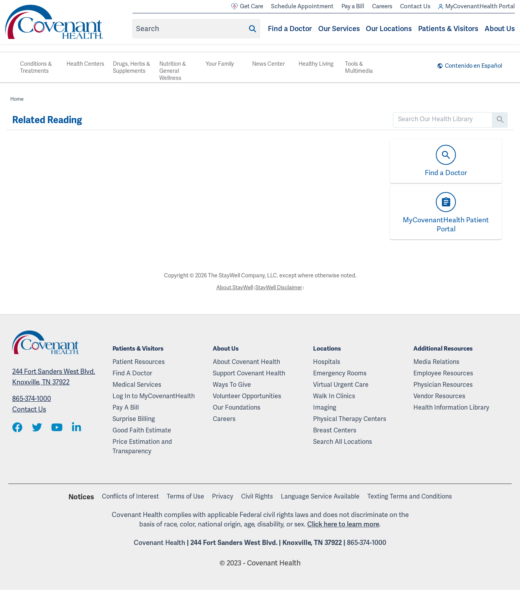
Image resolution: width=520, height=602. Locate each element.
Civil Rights (257, 496)
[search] (443, 119)
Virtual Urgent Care (341, 384)
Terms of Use (185, 496)
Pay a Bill (352, 6)
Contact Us (415, 6)
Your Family (220, 63)
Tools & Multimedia (359, 67)
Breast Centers (334, 430)
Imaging (324, 407)
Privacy (222, 496)
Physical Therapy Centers (349, 419)
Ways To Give (232, 384)
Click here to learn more (343, 523)
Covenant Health (159, 542)
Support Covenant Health (249, 373)
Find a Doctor (290, 28)
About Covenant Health (246, 362)
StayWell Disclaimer (279, 287)
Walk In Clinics (334, 396)
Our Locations (389, 28)
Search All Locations (342, 442)
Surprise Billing (133, 419)
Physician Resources (443, 384)
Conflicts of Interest (130, 496)
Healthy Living (316, 63)
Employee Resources (443, 373)
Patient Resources (138, 362)
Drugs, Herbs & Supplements (131, 67)
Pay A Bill (125, 407)
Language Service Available (320, 496)
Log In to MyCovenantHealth (153, 396)
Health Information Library (451, 407)
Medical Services (136, 384)
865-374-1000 (31, 398)
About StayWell (234, 287)
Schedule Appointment (302, 6)
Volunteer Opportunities (247, 396)
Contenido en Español (472, 66)
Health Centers (85, 63)
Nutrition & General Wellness (172, 70)
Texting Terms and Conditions (409, 496)
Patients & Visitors (448, 28)
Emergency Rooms (340, 373)
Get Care (247, 6)
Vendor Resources (439, 396)
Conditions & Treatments (36, 67)
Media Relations (436, 362)
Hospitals (326, 362)
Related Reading (47, 120)
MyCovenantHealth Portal (476, 6)
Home (17, 99)
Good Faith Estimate (141, 430)
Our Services (339, 28)
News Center (268, 63)
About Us (500, 28)
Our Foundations (236, 407)
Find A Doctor (132, 373)
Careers (382, 6)
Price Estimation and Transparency (142, 446)
